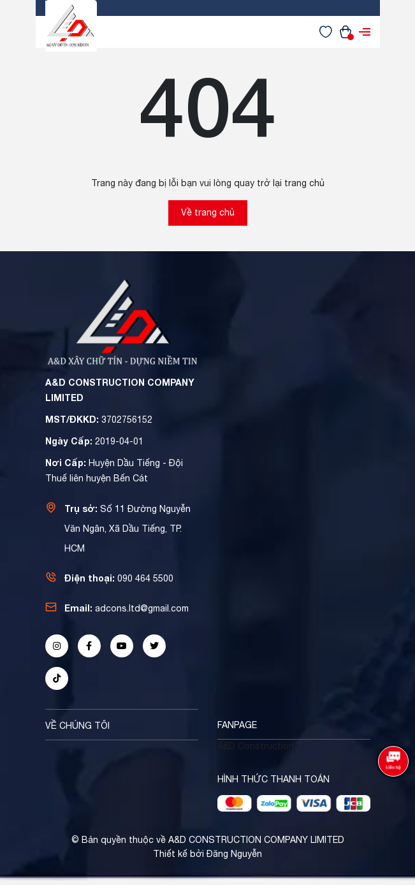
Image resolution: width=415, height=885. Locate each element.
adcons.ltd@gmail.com (142, 608)
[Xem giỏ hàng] (345, 31)
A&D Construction (255, 746)
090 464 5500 (145, 578)
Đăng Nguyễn (234, 854)
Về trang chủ (208, 212)
